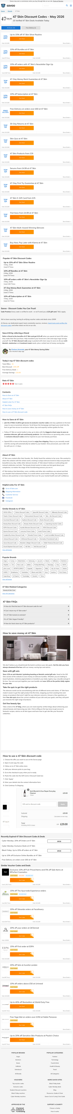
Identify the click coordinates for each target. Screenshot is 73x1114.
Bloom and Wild (36, 572)
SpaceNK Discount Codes (40, 512)
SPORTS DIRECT (19, 568)
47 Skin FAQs (7, 405)
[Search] (56, 5)
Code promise (13, 875)
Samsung (31, 561)
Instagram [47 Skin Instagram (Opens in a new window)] (7, 501)
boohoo (53, 572)
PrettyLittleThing (39, 565)
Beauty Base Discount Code (12, 524)
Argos (5, 561)
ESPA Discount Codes (10, 527)
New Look (20, 565)
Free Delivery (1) (31, 28)
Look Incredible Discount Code (54, 535)
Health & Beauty (55, 1066)
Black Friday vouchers (18, 1093)
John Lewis (6, 568)
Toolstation (24, 572)
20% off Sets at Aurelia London (23, 965)
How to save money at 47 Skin (13, 409)
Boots (47, 561)
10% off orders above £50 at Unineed (26, 983)
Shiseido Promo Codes (35, 535)
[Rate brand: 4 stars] (11, 384)
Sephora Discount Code (29, 520)
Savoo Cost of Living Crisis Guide (55, 1096)
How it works (55, 1111)
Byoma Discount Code (10, 531)
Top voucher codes (18, 1083)
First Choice (62, 572)
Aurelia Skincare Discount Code (29, 527)
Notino (65, 568)
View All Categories (8, 593)
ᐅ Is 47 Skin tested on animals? (15, 615)
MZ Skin (27, 546)
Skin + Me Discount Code (53, 516)
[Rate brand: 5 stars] (13, 384)
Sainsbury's (18, 1069)
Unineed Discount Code (10, 539)
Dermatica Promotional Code (49, 539)
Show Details (67, 43)
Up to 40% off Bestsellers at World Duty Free (29, 1002)
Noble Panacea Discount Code (53, 543)
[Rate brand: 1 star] (3, 384)
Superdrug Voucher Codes (54, 524)
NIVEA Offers (7, 512)
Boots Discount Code (46, 520)
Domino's (64, 561)
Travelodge (25, 576)
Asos (46, 572)
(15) (11, 28)
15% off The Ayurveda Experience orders (28, 890)
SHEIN (5, 572)
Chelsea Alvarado (17, 349)
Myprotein (39, 568)
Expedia (29, 568)
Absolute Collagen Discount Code (30, 543)
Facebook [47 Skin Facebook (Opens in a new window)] (7, 498)
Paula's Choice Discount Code (12, 516)
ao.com (40, 561)
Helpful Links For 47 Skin (11, 402)
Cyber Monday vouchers (18, 1096)
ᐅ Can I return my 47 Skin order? (15, 611)
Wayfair (5, 565)
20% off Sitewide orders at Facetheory (27, 909)
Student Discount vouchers (18, 1090)
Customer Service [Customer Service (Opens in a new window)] (10, 495)
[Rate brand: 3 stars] (8, 384)
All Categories (55, 1074)
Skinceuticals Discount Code (33, 516)
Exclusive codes (18, 1087)
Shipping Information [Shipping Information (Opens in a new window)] (11, 491)
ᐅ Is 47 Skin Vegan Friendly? (14, 619)
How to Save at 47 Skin (10, 395)
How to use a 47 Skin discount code (14, 412)
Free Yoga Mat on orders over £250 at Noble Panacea (33, 1017)
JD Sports (16, 576)
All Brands (18, 1074)
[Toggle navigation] (71, 6)
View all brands (7, 550)
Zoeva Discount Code (9, 543)
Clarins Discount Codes (22, 512)
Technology (54, 1060)
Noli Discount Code (39, 546)
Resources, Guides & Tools (55, 1093)
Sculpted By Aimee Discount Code (13, 535)
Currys (12, 561)
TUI (13, 565)
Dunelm (35, 576)
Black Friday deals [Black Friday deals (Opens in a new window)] (54, 1083)
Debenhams (21, 561)
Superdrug (6, 576)
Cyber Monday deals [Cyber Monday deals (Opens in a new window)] (55, 1087)
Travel (55, 1069)
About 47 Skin (7, 399)
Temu (42, 576)
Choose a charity (55, 1108)
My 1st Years (55, 568)
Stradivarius (14, 572)
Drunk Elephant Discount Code (12, 546)
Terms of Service (58, 1)
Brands (10, 11)
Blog (54, 1090)
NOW (64, 565)
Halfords (55, 561)
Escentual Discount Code (11, 520)
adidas (29, 565)
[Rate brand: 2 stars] (6, 384)
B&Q (46, 568)
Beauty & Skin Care (9, 590)
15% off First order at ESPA (22, 946)
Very (57, 565)
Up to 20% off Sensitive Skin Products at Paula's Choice (34, 1035)
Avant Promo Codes (44, 531)
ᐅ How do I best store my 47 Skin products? (19, 623)
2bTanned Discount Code (28, 539)
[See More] (69, 587)
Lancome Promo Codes (27, 531)
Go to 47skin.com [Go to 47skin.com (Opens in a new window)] (10, 488)
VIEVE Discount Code (49, 527)
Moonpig (50, 565)
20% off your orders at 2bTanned (24, 928)
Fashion (54, 1056)
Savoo (3, 11)
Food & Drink (55, 1063)
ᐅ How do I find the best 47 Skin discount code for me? (23, 606)
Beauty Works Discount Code (33, 524)
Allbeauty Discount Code (59, 512)
